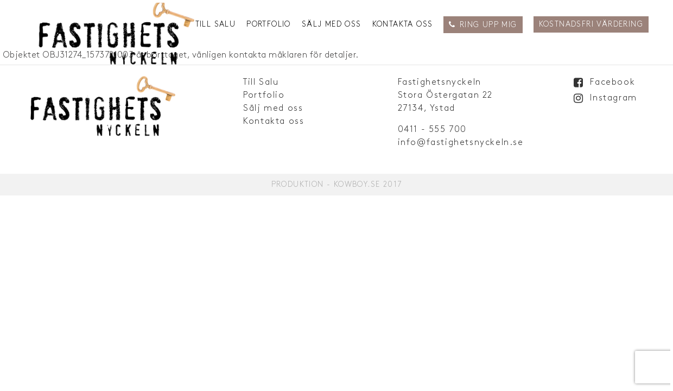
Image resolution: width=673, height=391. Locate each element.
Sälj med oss (331, 24)
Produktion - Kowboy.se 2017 (336, 184)
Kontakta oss (402, 24)
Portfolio (268, 24)
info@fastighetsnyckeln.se (461, 142)
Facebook (612, 82)
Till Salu (215, 24)
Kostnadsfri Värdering (591, 24)
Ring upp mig (488, 24)
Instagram (613, 98)
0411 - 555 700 (432, 129)
